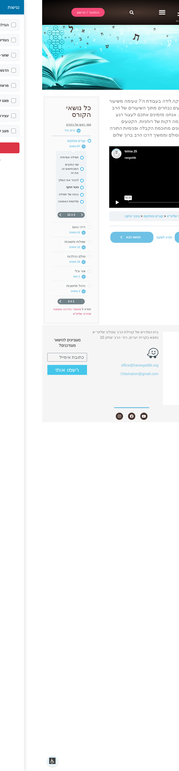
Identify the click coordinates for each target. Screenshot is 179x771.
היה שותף (162, 392)
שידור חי (163, 343)
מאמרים (163, 368)
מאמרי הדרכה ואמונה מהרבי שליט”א (148, 216)
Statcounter (169, 429)
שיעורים (161, 360)
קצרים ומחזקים (111, 216)
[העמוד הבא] (18, 214)
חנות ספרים (158, 384)
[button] (120, 12)
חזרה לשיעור (122, 237)
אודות (163, 352)
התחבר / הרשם (157, 335)
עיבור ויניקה (90, 216)
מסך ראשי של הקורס (36, 124)
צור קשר (160, 401)
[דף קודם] (40, 214)
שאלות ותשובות (157, 376)
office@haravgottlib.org (97, 365)
